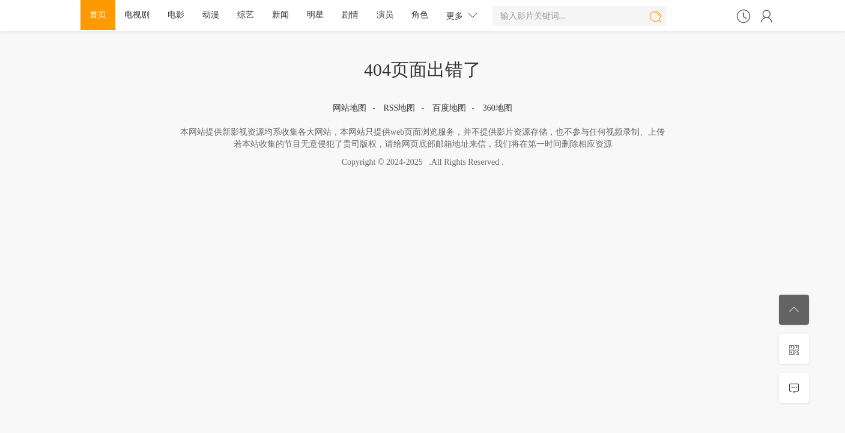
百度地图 (449, 107)
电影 (176, 14)
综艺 (245, 14)
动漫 (210, 14)
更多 (461, 15)
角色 (419, 14)
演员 (385, 14)
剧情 (350, 14)
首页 (97, 14)
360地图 (497, 107)
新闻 (280, 14)
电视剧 (137, 14)
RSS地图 (399, 107)
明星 (315, 14)
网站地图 (349, 107)
